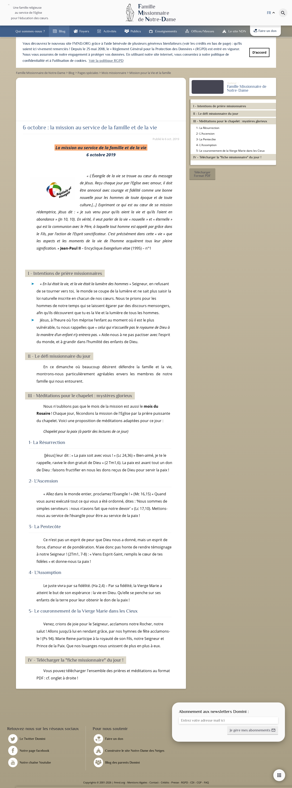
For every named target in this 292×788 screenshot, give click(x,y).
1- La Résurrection (207, 128)
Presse (175, 782)
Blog (62, 31)
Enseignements (166, 31)
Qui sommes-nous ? (30, 31)
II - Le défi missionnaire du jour (215, 113)
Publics (135, 31)
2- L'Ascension (205, 134)
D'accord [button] (259, 52)
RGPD (184, 782)
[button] (202, 174)
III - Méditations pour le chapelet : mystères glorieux (230, 121)
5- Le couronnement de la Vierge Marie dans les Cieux (230, 151)
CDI (192, 782)
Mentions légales (137, 782)
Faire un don (265, 31)
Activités (109, 31)
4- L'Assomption (206, 145)
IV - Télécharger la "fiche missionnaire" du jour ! (227, 157)
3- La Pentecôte (206, 139)
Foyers (84, 31)
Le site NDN (237, 31)
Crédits (165, 782)
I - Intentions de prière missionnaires (219, 106)
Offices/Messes (202, 31)
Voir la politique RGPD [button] (106, 61)
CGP (199, 782)
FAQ (206, 782)
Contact (154, 782)
